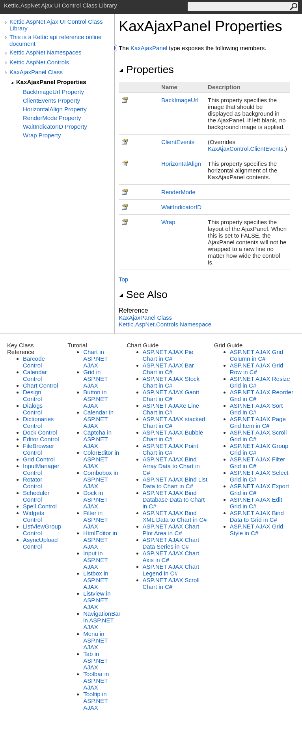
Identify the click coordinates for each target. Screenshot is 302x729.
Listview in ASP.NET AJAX (96, 600)
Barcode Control (34, 362)
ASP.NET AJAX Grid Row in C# (256, 368)
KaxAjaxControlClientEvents (245, 148)
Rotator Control (32, 482)
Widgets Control (33, 516)
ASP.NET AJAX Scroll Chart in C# (171, 583)
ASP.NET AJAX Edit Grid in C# (256, 503)
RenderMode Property (52, 117)
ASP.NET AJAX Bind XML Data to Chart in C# (175, 516)
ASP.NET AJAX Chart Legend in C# (171, 570)
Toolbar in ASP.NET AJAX (96, 681)
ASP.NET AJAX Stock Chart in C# (171, 382)
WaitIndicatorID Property (55, 126)
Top (123, 279)
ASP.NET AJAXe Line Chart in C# (171, 409)
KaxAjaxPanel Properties (51, 82)
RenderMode (178, 192)
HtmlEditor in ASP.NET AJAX (100, 540)
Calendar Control (35, 375)
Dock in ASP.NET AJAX (95, 499)
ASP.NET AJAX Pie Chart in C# (168, 355)
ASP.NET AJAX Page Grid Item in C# (258, 422)
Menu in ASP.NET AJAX (95, 640)
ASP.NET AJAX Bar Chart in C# (168, 368)
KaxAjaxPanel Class (36, 72)
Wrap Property (42, 135)
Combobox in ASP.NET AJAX (100, 479)
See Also (143, 294)
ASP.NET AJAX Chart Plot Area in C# (171, 529)
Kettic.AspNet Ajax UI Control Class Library (56, 25)
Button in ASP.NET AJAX (95, 399)
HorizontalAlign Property (55, 109)
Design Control (32, 395)
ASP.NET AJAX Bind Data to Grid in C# (257, 516)
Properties (146, 69)
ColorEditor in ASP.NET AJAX (101, 459)
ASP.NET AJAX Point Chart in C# (170, 449)
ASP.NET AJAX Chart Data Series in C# (171, 543)
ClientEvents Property (51, 100)
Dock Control (40, 432)
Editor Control (41, 439)
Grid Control (39, 459)
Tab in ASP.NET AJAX (95, 660)
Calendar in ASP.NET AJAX (98, 419)
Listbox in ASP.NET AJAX (95, 580)
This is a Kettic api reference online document (55, 40)
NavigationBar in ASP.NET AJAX (101, 620)
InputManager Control (41, 469)
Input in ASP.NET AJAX (95, 560)
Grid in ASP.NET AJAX (95, 379)
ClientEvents (177, 142)
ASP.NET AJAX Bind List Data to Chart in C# (175, 482)
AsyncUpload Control (40, 543)
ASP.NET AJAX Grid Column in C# (256, 355)
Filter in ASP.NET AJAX (95, 520)
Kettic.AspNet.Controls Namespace (165, 324)
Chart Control (40, 385)
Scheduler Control (36, 496)
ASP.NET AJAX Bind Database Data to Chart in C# (174, 499)
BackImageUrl (179, 100)
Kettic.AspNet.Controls (39, 62)
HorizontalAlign (181, 163)
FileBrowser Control (38, 449)
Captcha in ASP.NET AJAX (97, 439)
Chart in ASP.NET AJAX (95, 359)
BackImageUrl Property (53, 91)
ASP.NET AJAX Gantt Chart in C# (171, 395)
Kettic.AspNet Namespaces (45, 52)
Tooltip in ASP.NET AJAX (95, 701)
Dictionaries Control (38, 422)
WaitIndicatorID (181, 207)
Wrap (168, 222)
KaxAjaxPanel (148, 48)
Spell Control (40, 506)
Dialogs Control (33, 409)
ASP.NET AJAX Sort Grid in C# (256, 409)
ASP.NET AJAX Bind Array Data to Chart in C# (171, 466)
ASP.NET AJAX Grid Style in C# (256, 529)
